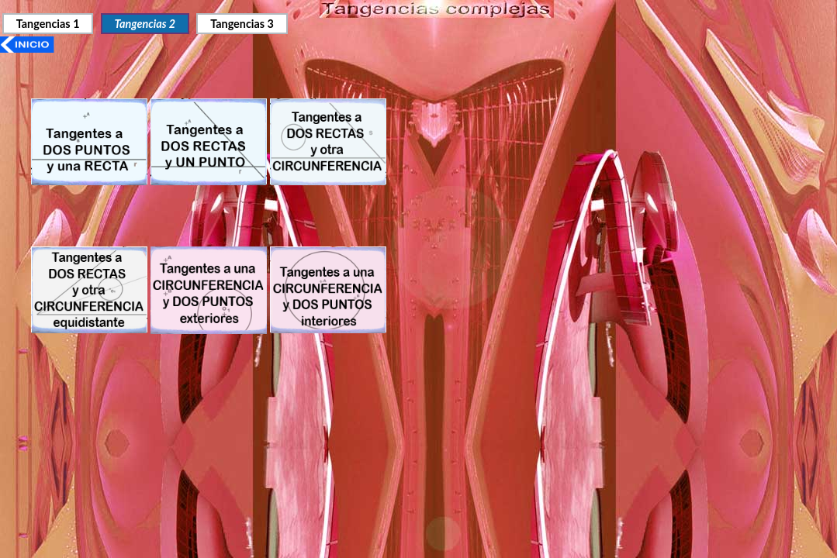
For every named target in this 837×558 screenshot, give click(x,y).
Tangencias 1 (48, 23)
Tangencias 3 (242, 23)
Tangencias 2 (145, 23)
